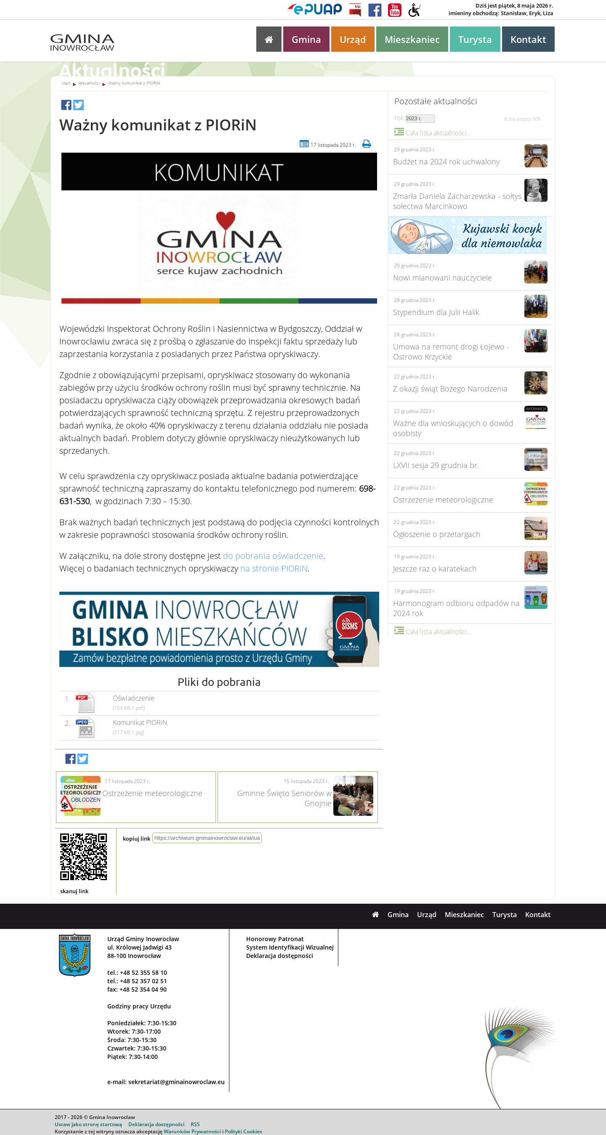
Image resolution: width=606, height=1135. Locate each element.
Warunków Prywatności (192, 1131)
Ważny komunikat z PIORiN (134, 83)
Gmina (306, 39)
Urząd (353, 39)
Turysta (475, 39)
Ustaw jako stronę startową (88, 1124)
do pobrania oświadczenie (273, 555)
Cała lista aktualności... (433, 133)
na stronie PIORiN (274, 568)
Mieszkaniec (412, 39)
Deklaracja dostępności (279, 956)
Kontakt (528, 39)
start (66, 83)
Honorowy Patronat (275, 939)
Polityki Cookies (243, 1131)
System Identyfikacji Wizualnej (290, 947)
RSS (195, 1124)
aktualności (89, 83)
